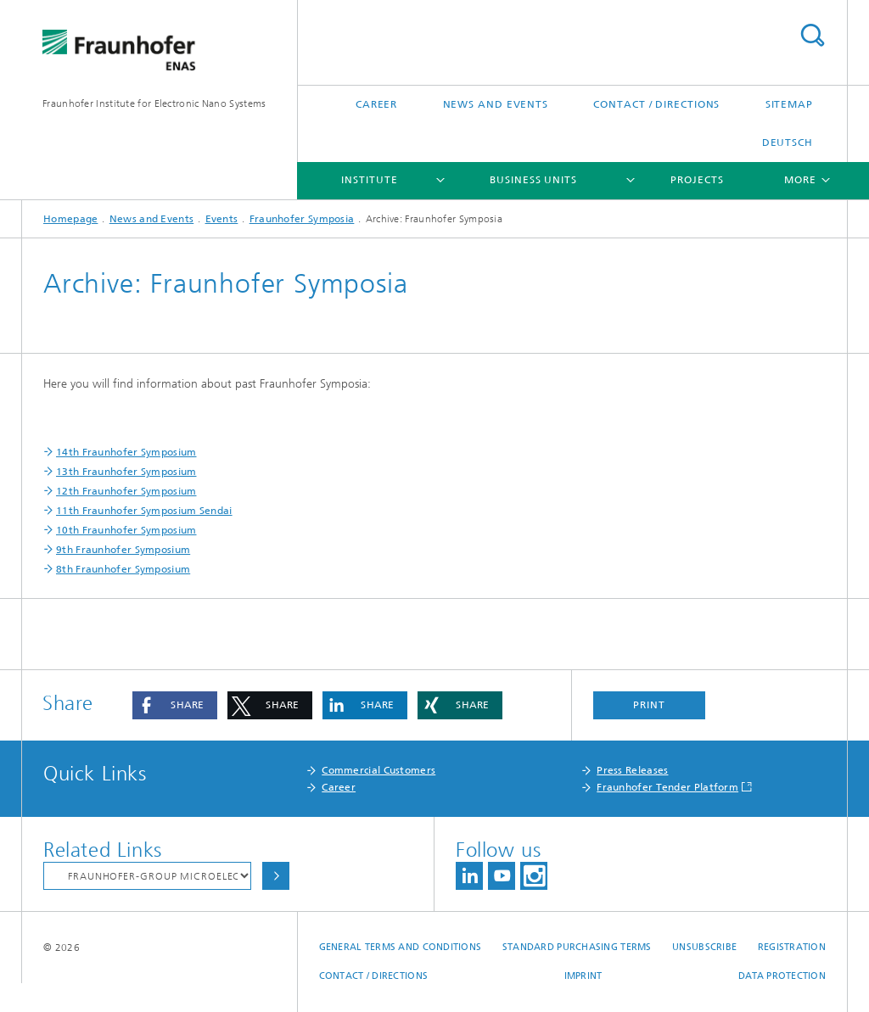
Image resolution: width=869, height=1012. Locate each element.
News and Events (496, 104)
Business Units (533, 180)
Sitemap (789, 104)
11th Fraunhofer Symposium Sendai (144, 511)
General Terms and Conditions (400, 947)
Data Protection (782, 975)
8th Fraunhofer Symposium (123, 569)
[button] (174, 705)
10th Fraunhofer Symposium (126, 530)
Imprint (583, 975)
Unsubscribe (704, 947)
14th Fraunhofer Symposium (126, 452)
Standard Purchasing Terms (577, 947)
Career (376, 104)
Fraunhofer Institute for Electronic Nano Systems (154, 103)
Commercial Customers (378, 770)
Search (812, 35)
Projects (696, 180)
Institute (369, 180)
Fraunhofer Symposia (302, 219)
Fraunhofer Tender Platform (667, 787)
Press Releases (632, 770)
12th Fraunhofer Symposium (126, 491)
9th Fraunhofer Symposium (123, 550)
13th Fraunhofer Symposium (126, 472)
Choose (275, 876)
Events (221, 219)
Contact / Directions (656, 104)
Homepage (70, 219)
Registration (792, 947)
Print (649, 705)
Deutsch (787, 142)
